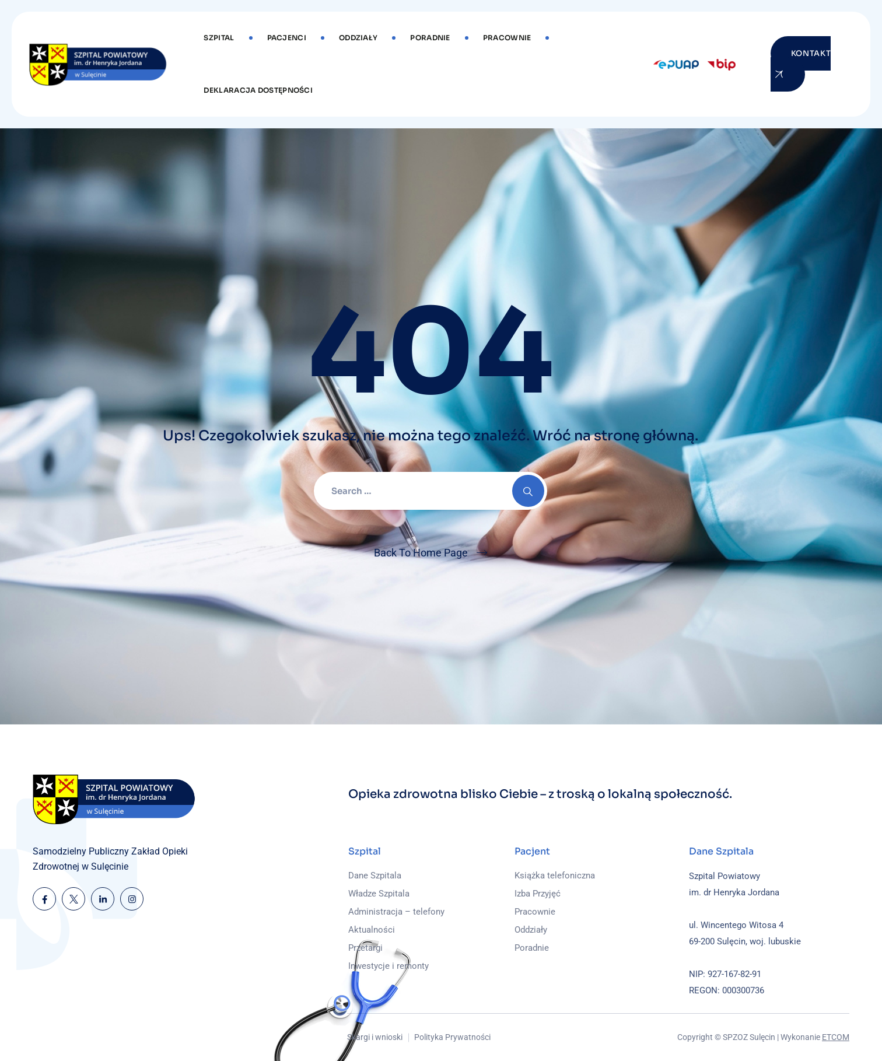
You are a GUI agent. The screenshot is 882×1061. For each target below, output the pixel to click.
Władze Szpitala (379, 893)
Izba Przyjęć (537, 893)
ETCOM (835, 1037)
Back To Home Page (421, 553)
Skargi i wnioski (374, 1037)
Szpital (219, 37)
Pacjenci (286, 37)
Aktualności (371, 930)
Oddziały (358, 37)
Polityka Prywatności (452, 1037)
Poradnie (430, 37)
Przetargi (365, 948)
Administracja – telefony (396, 911)
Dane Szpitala (374, 875)
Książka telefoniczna (554, 875)
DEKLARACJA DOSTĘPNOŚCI (258, 90)
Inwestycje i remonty (388, 966)
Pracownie (507, 37)
